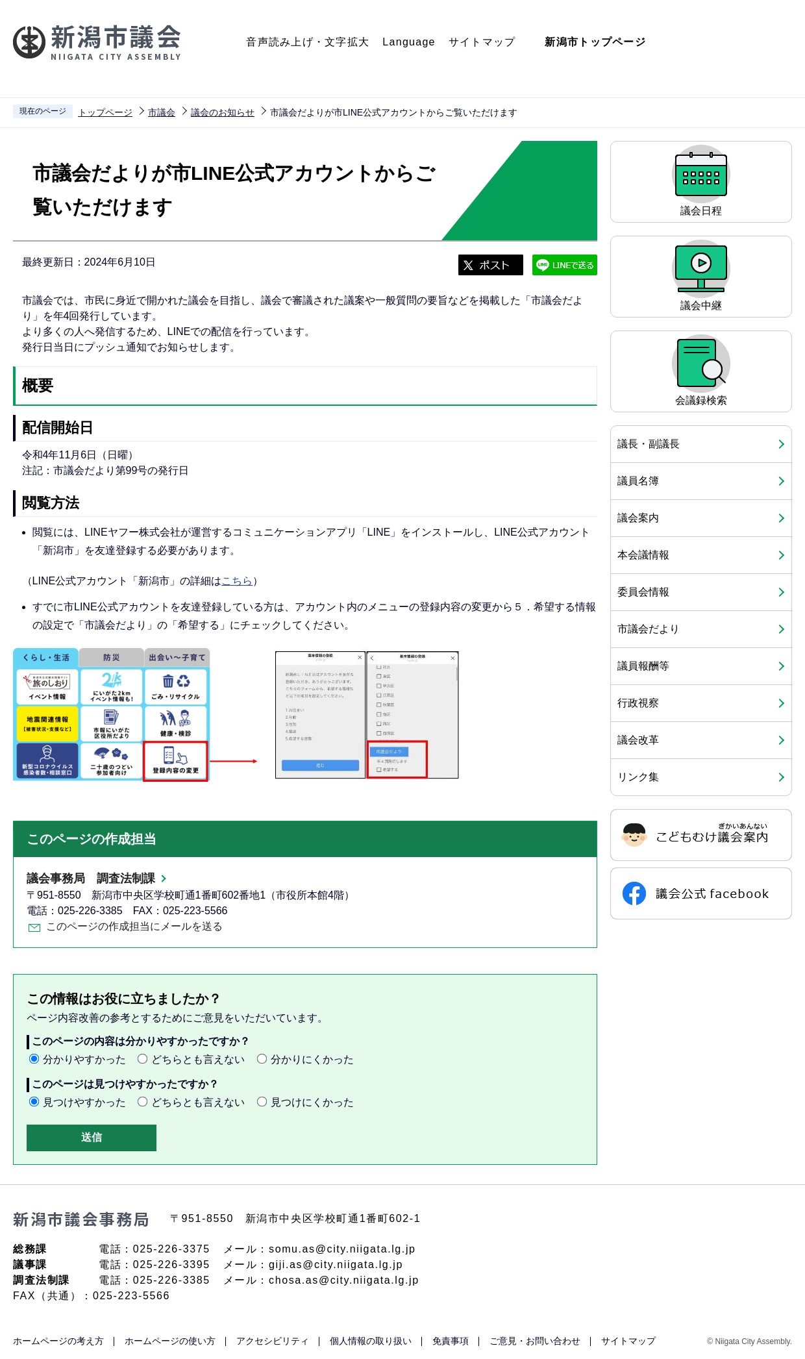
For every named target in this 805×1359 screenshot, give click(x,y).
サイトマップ (482, 41)
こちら (237, 580)
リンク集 (638, 776)
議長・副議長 (648, 443)
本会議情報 (643, 554)
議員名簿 (638, 480)
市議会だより (648, 628)
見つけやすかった (84, 1102)
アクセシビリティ (272, 1341)
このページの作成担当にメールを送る (134, 926)
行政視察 (638, 702)
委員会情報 (643, 591)
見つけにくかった (312, 1102)
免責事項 (450, 1341)
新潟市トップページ (595, 41)
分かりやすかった (84, 1059)
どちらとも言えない (198, 1059)
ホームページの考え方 (58, 1341)
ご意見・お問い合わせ (534, 1341)
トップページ (105, 112)
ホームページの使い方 (170, 1341)
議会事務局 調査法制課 (91, 878)
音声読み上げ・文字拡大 (307, 41)
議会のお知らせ (222, 112)
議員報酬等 (643, 665)
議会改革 (638, 739)
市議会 (161, 112)
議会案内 (638, 517)
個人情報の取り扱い (371, 1341)
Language (408, 41)
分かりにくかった (312, 1059)
